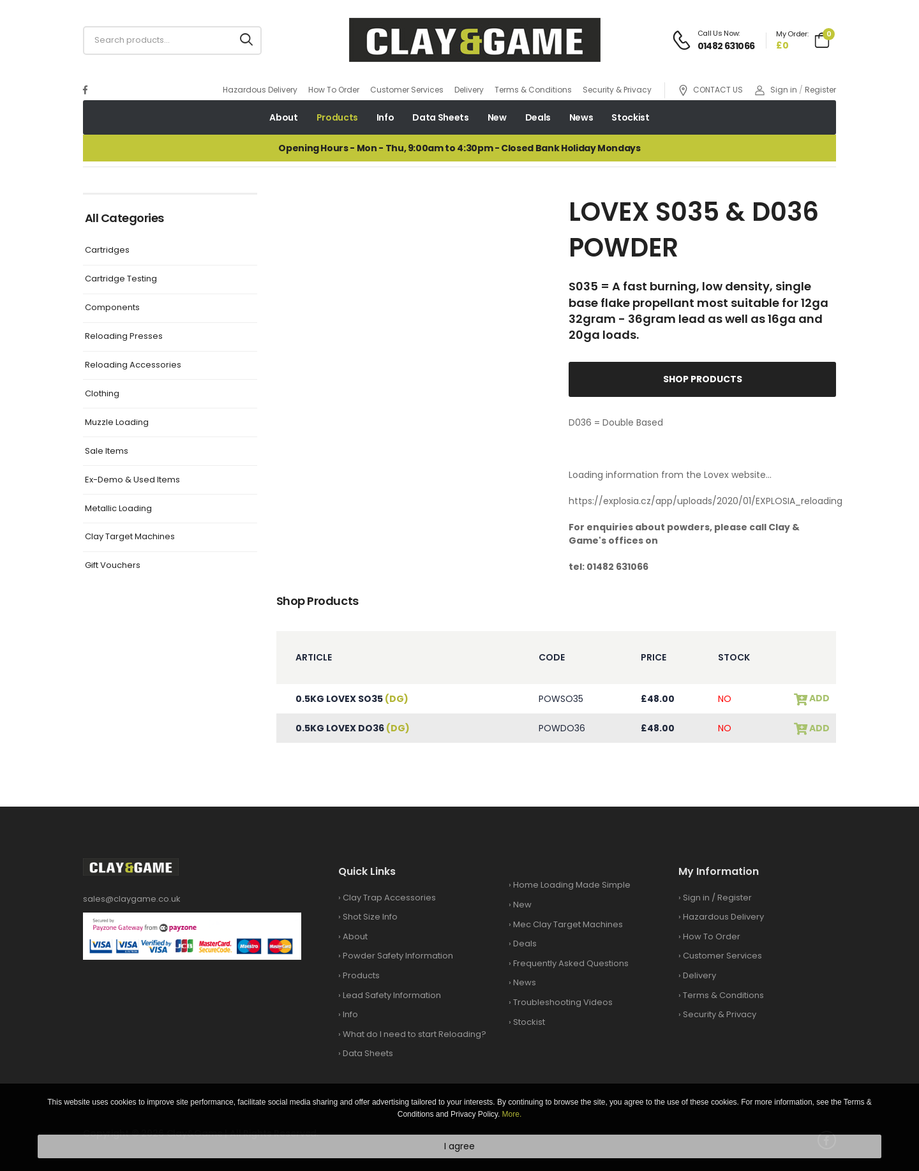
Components (112, 307)
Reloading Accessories (133, 365)
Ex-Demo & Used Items (132, 480)
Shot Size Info (370, 917)
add (818, 698)
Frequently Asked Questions (571, 963)
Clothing (102, 394)
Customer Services (407, 89)
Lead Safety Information (392, 995)
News (581, 117)
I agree (459, 1146)
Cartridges (107, 250)
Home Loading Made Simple (572, 885)
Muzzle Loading (117, 422)
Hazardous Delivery (260, 89)
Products (337, 117)
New (497, 117)
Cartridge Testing (121, 279)
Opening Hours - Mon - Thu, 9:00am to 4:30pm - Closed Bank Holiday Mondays (459, 148)
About (283, 117)
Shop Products (702, 379)
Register (820, 89)
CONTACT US (710, 90)
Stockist (630, 117)
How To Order (333, 89)
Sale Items (106, 451)
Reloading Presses (124, 336)
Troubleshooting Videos (563, 1002)
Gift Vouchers (112, 565)
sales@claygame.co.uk (132, 899)
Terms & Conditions (533, 89)
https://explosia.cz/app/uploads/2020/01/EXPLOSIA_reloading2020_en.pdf (734, 501)
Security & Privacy (617, 89)
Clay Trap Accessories (389, 897)
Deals (538, 117)
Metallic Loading (118, 508)
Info (385, 117)
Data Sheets (440, 117)
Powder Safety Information (398, 956)
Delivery (469, 89)
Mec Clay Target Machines (568, 924)
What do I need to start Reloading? (414, 1034)
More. (512, 1114)
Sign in (776, 89)
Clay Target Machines (130, 537)
